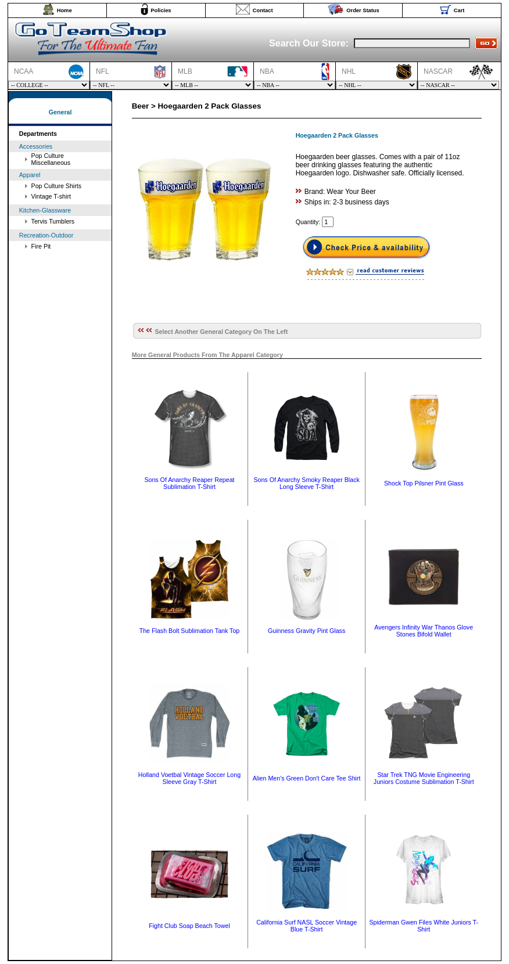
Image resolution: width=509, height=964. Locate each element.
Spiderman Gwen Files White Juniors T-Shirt (423, 926)
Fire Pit (41, 246)
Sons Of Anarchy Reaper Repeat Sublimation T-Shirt (189, 483)
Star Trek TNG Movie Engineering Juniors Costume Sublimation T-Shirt (424, 778)
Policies (160, 10)
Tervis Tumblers (53, 221)
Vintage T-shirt (51, 196)
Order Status (362, 10)
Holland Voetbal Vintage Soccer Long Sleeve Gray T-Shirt (189, 778)
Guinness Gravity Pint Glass (306, 630)
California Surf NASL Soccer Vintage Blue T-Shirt (306, 926)
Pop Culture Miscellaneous (51, 159)
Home (64, 10)
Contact (263, 10)
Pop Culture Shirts (56, 185)
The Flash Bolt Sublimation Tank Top (189, 630)
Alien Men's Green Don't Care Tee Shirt (307, 778)
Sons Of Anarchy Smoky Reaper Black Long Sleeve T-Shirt (306, 483)
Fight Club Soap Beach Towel (189, 925)
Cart (459, 10)
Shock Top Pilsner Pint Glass (424, 483)
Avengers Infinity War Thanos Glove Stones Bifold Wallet (423, 631)
